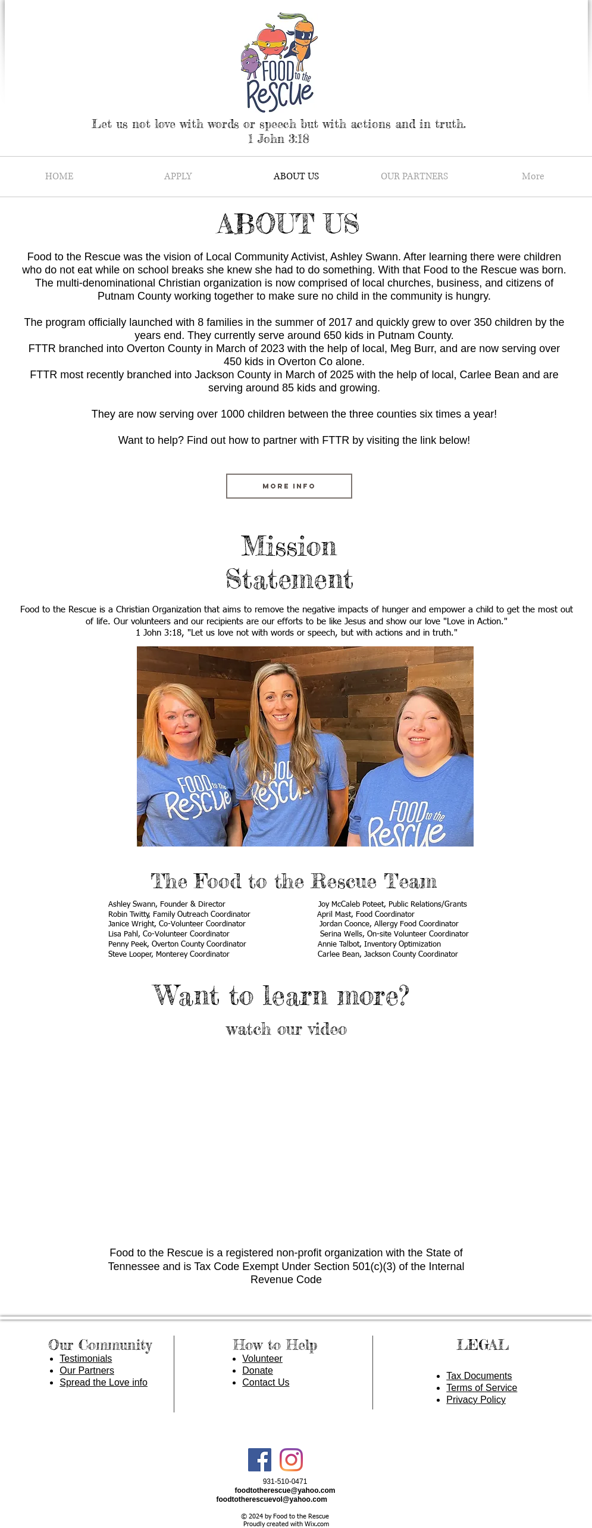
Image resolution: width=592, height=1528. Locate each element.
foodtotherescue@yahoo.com (284, 1490)
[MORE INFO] (289, 486)
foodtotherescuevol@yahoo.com (272, 1499)
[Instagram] (291, 1459)
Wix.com (317, 1524)
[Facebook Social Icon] (259, 1459)
